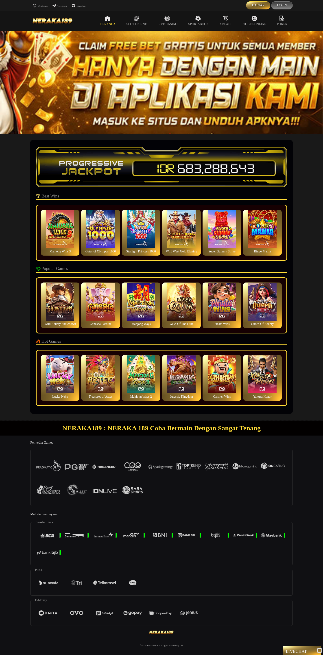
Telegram (59, 5)
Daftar (258, 5)
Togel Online (254, 20)
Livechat (78, 5)
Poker (282, 20)
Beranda (108, 20)
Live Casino (168, 20)
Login (282, 5)
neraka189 (152, 645)
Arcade (226, 20)
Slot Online (136, 20)
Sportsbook (198, 20)
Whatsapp (40, 5)
